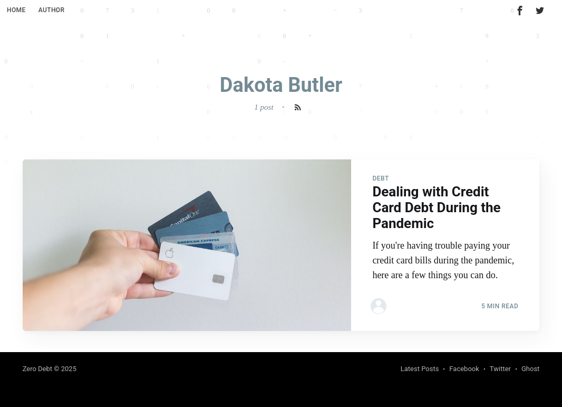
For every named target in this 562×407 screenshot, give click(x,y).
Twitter (500, 369)
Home (16, 10)
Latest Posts (420, 369)
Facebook (464, 369)
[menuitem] (16, 10)
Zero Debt (37, 369)
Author (51, 10)
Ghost (530, 369)
